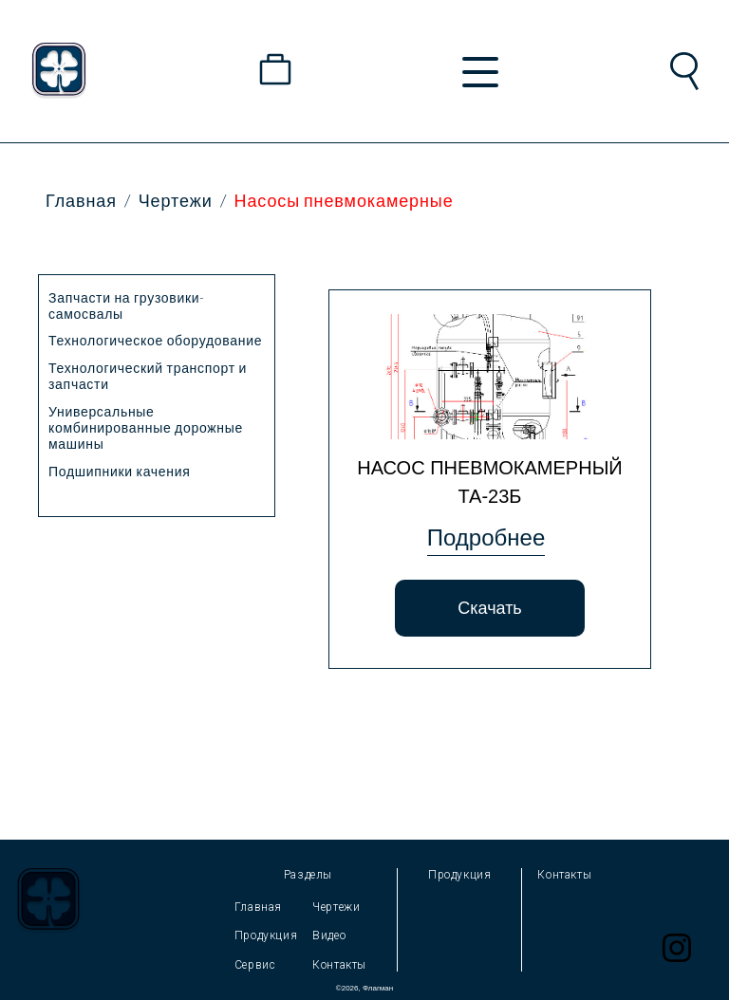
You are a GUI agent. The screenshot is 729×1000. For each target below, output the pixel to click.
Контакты (339, 965)
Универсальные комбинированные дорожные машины (145, 427)
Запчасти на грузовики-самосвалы (126, 305)
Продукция (265, 935)
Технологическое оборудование (155, 340)
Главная (81, 200)
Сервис (255, 965)
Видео (329, 935)
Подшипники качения (119, 471)
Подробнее (486, 537)
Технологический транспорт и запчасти (147, 376)
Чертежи (176, 200)
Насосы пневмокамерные (344, 200)
